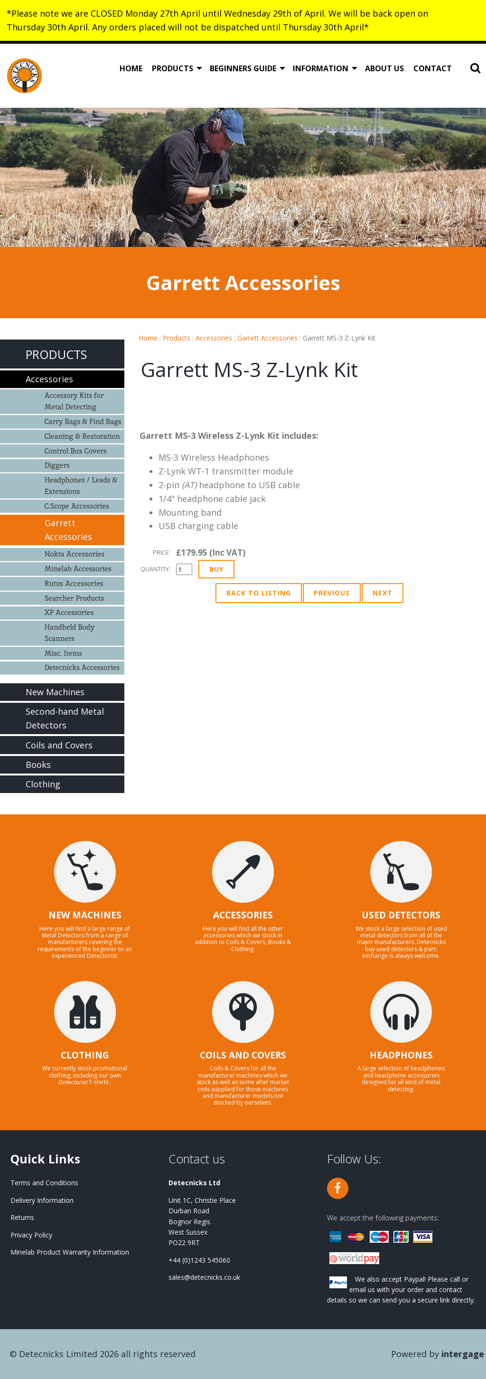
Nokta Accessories (74, 553)
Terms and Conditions (44, 1182)
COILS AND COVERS (243, 1055)
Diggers (57, 465)
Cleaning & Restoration (82, 436)
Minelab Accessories (78, 568)
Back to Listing (258, 592)
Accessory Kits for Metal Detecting (74, 401)
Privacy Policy (31, 1234)
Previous (332, 592)
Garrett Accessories (267, 337)
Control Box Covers (76, 450)
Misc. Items (63, 653)
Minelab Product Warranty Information (69, 1251)
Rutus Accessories (74, 583)
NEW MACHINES (85, 915)
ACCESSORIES (243, 915)
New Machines (55, 692)
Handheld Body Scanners (69, 633)
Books (38, 764)
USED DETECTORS (401, 915)
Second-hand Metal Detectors (65, 718)
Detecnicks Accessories (82, 667)
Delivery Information (42, 1200)
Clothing (43, 784)
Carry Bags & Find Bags (83, 421)
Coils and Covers (59, 745)
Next (383, 592)
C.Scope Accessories (77, 505)
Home (131, 68)
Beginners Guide (243, 68)
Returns (22, 1217)
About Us (384, 68)
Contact (432, 68)
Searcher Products (74, 598)
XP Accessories (69, 612)
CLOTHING (85, 1055)
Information (320, 68)
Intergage (462, 1354)
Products (172, 68)
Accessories (214, 337)
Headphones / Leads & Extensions (81, 485)
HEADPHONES (401, 1055)
